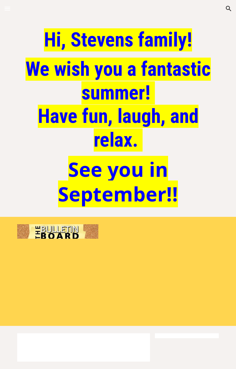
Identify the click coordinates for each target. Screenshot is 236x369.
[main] (117, 117)
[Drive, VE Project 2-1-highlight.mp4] (160, 267)
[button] (7, 8)
